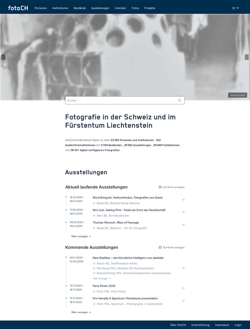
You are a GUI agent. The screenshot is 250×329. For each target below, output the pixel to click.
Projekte (150, 8)
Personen (41, 8)
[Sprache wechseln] (236, 8)
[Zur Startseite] (18, 8)
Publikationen (171, 145)
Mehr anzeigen (82, 236)
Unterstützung (200, 324)
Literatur (120, 8)
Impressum (222, 324)
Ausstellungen (100, 8)
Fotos (135, 8)
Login (238, 324)
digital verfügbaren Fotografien (99, 150)
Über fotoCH (178, 324)
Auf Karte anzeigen (172, 187)
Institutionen (60, 8)
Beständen (115, 145)
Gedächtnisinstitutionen (80, 145)
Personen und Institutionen (137, 140)
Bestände (80, 8)
